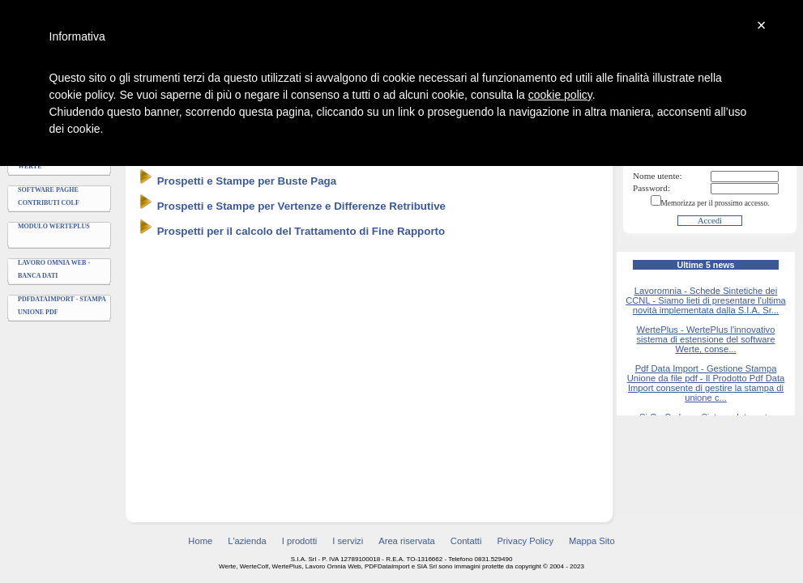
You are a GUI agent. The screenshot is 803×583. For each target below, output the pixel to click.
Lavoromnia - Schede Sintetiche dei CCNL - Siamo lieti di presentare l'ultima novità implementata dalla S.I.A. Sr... (706, 300)
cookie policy (560, 94)
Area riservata (406, 541)
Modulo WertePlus (54, 226)
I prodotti (300, 541)
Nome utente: (657, 176)
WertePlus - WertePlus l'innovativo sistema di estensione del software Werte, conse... (705, 339)
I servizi (347, 541)
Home (200, 541)
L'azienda (247, 541)
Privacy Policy (525, 541)
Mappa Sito (592, 541)
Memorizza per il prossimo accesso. (715, 203)
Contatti (466, 541)
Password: (651, 188)
